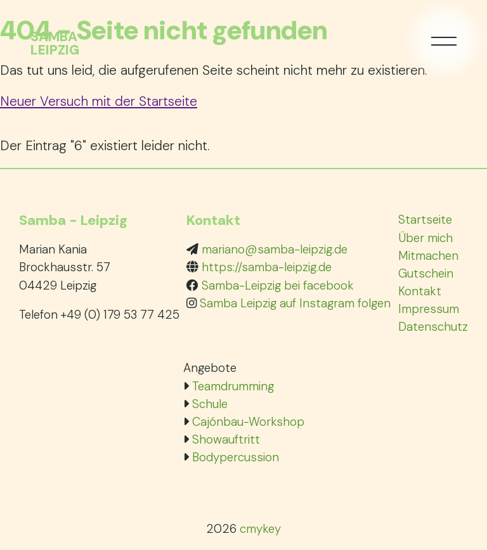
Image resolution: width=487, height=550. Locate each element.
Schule (210, 404)
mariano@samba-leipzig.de (274, 249)
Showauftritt (226, 439)
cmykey (260, 529)
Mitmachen (428, 256)
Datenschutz (433, 327)
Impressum (428, 309)
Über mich (425, 238)
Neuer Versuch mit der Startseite (98, 101)
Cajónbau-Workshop (248, 422)
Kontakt (419, 291)
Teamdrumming (233, 386)
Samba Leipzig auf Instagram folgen (295, 303)
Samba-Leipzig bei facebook (278, 285)
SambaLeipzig (54, 43)
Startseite (425, 219)
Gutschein (425, 273)
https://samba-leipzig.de (267, 267)
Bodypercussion (235, 457)
